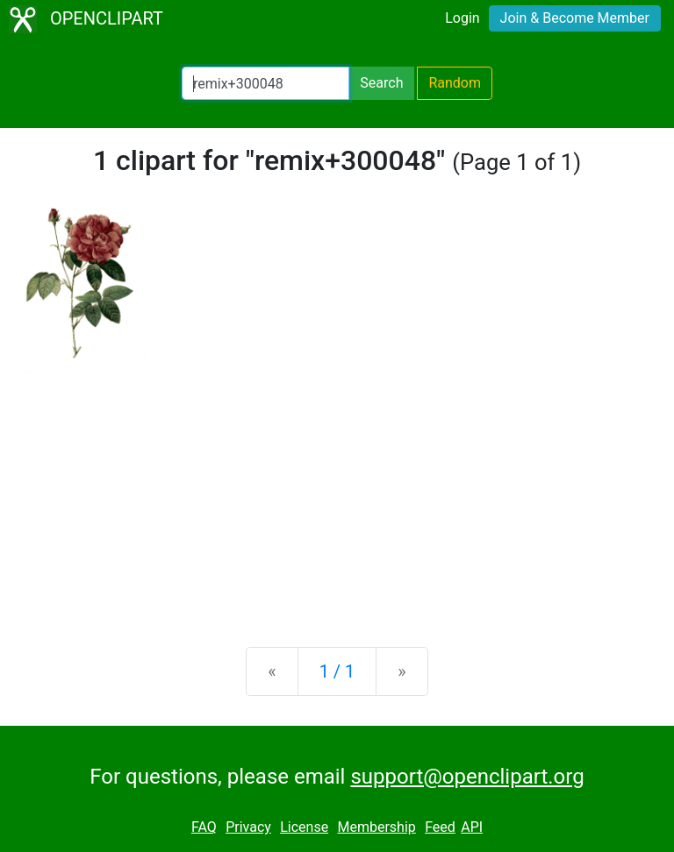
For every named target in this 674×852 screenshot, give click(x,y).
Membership (376, 827)
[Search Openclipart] (265, 83)
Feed (440, 827)
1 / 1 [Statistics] (337, 671)
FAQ (204, 827)
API (472, 827)
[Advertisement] (337, 496)
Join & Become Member (574, 18)
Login (462, 18)
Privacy (248, 827)
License (304, 827)
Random (454, 83)
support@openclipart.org (467, 776)
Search (381, 83)
